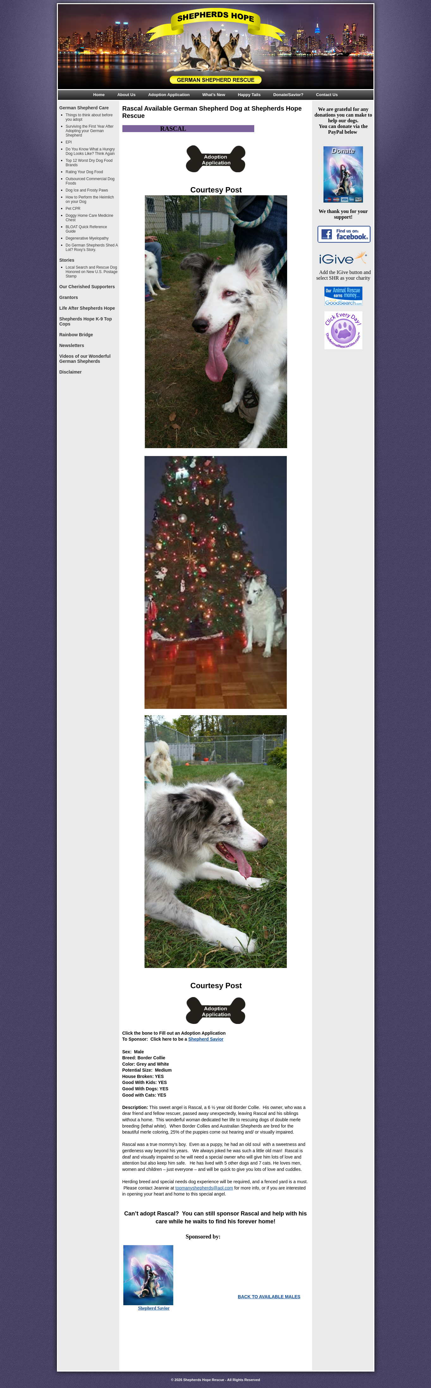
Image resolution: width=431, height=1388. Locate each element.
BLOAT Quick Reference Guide (86, 229)
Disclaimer (70, 371)
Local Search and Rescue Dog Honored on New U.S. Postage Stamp (92, 271)
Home (99, 94)
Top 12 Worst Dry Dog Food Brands (89, 162)
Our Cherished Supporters (87, 286)
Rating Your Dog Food (84, 172)
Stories (66, 260)
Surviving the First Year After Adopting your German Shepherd (90, 130)
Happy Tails (249, 94)
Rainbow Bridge (76, 334)
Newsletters (71, 345)
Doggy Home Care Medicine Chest (90, 217)
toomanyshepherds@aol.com (204, 1187)
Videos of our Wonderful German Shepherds (85, 359)
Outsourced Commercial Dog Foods (90, 181)
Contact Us (327, 94)
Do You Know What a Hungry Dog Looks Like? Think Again (90, 151)
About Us (126, 94)
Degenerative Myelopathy (87, 238)
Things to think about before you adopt (89, 117)
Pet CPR (73, 208)
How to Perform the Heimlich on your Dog (90, 199)
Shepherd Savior (206, 1039)
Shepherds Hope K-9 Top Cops (85, 321)
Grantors (68, 297)
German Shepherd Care (84, 107)
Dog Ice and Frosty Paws (87, 190)
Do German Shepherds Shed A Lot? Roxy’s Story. (92, 247)
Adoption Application (169, 94)
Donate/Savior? (288, 94)
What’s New (213, 94)
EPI (69, 142)
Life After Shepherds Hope (87, 308)
